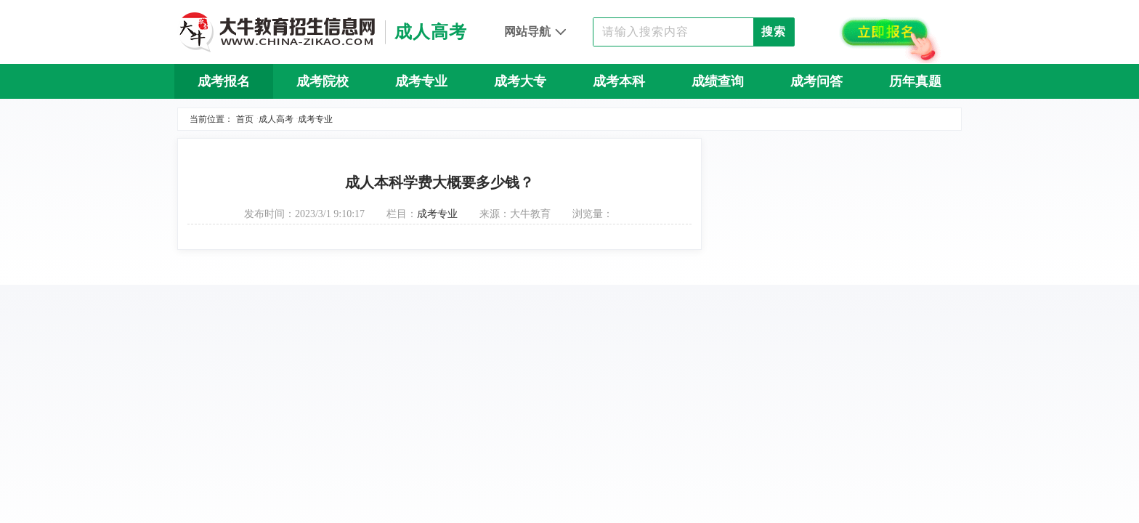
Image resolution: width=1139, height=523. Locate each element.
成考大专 (520, 81)
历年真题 (915, 81)
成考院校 (322, 81)
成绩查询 (718, 81)
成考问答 (816, 81)
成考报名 (224, 81)
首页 (245, 119)
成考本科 (619, 81)
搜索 (773, 31)
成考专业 (421, 81)
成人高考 (276, 119)
